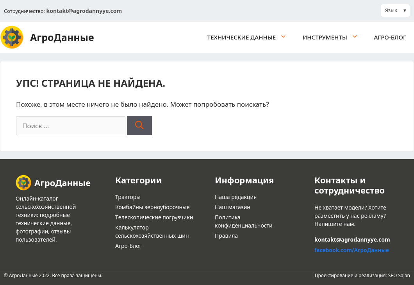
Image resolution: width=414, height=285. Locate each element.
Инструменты (334, 37)
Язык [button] (391, 10)
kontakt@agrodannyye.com (84, 10)
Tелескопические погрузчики (154, 217)
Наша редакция (236, 197)
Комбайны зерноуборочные (152, 207)
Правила (226, 235)
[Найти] (139, 125)
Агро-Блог (390, 37)
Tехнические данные (251, 37)
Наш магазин (232, 207)
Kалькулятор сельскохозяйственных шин (152, 231)
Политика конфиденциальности (244, 221)
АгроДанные (62, 37)
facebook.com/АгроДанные (351, 250)
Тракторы (128, 197)
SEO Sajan (399, 275)
